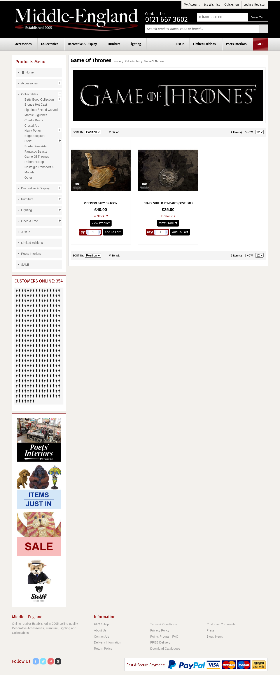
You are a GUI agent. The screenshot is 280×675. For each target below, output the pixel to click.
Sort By (78, 132)
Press (210, 630)
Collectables (132, 61)
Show (249, 132)
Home (117, 61)
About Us (100, 630)
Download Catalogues (165, 648)
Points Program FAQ (164, 636)
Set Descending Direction (105, 132)
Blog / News (214, 636)
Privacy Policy (159, 630)
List (132, 132)
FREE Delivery (160, 642)
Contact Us (101, 636)
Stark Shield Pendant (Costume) (168, 203)
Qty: (82, 232)
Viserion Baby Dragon (100, 203)
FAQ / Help (101, 624)
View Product (101, 223)
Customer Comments (220, 624)
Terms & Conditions (163, 624)
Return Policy (103, 648)
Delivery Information (107, 642)
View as (114, 132)
